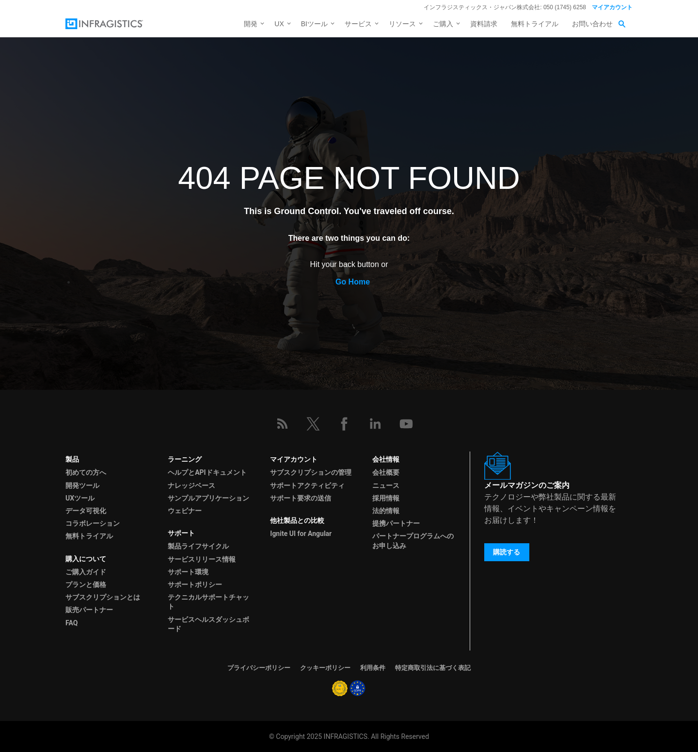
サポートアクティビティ (307, 485)
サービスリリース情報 (202, 559)
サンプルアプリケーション (208, 498)
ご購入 (443, 24)
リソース (402, 24)
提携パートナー (396, 523)
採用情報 (385, 498)
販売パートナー (89, 610)
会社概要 (385, 472)
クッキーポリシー (325, 667)
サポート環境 (188, 572)
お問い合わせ (592, 24)
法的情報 (385, 511)
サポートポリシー (195, 584)
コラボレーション (92, 523)
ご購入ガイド (85, 572)
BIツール (314, 24)
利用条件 (372, 667)
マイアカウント (612, 7)
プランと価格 (85, 584)
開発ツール (82, 485)
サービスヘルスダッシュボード (208, 624)
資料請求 (483, 24)
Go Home (352, 282)
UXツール (80, 498)
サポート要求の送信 (300, 498)
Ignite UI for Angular (301, 533)
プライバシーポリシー (258, 667)
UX (279, 24)
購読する (506, 552)
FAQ (71, 623)
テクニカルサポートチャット (208, 601)
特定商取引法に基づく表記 (433, 667)
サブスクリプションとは (102, 597)
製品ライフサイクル (198, 546)
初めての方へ (85, 472)
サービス (358, 24)
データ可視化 (85, 511)
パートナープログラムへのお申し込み (413, 540)
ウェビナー (185, 511)
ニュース (385, 485)
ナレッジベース (191, 485)
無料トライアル (534, 24)
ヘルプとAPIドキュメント (207, 472)
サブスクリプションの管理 (310, 472)
